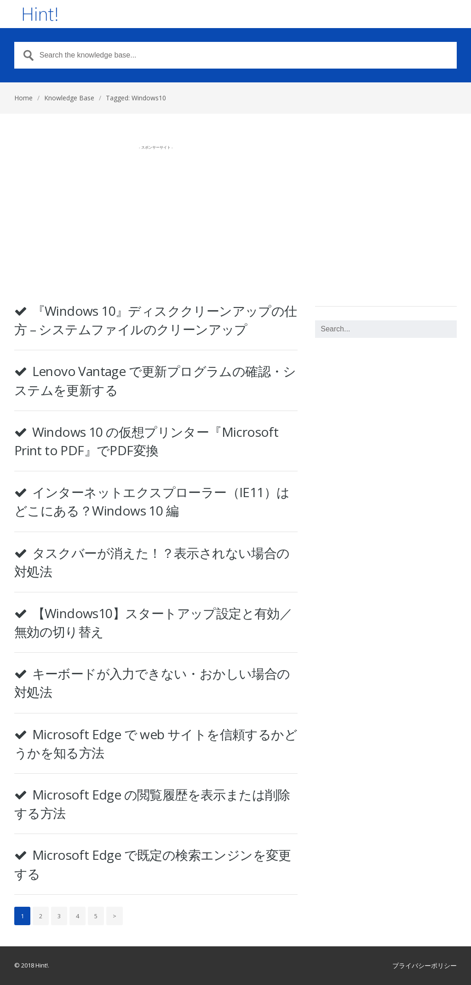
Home (23, 97)
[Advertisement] (156, 218)
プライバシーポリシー (424, 965)
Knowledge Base (69, 97)
